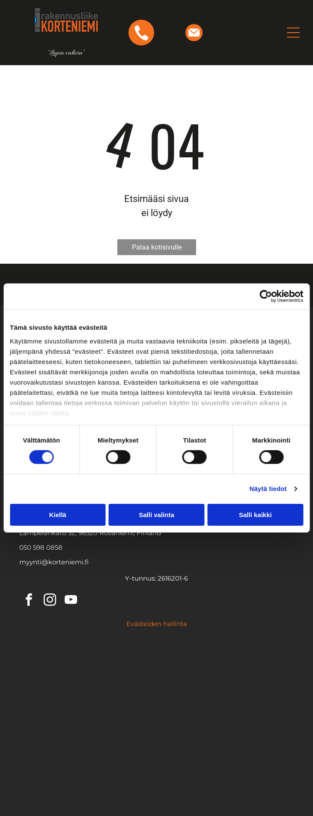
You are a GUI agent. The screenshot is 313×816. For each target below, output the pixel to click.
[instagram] (49, 600)
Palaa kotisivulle (157, 247)
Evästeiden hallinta (156, 624)
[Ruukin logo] (88, 662)
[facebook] (28, 600)
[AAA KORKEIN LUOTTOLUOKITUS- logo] (224, 765)
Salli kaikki (255, 514)
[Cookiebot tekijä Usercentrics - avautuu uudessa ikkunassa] (265, 296)
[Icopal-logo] (224, 662)
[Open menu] (293, 32)
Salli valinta (156, 514)
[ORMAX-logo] (224, 696)
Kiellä (57, 514)
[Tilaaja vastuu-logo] (224, 731)
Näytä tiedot (268, 488)
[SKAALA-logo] (88, 696)
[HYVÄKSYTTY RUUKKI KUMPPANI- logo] (88, 731)
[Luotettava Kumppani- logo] (88, 765)
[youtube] (70, 600)
